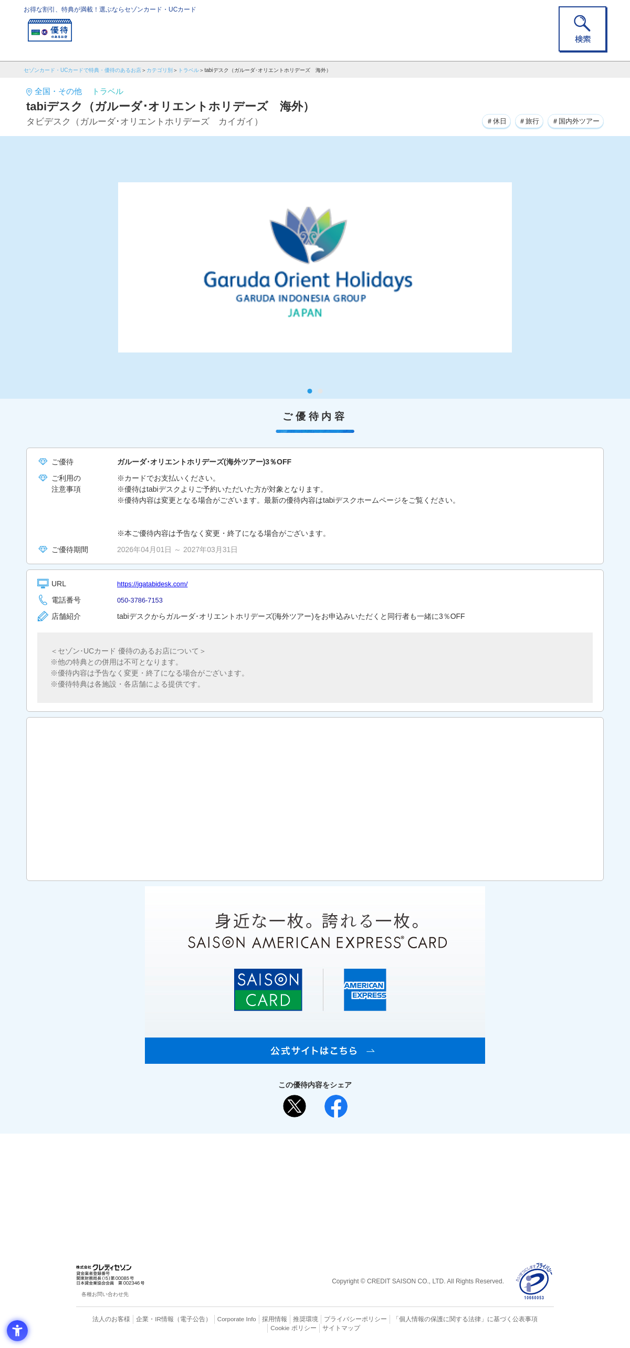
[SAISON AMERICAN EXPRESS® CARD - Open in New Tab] (315, 1058)
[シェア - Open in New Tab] (336, 1106)
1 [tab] (310, 391)
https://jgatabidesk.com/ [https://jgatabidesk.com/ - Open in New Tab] (155, 583)
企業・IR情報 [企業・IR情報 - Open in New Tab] (142, 1319)
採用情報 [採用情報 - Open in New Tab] (254, 1319)
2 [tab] (320, 391)
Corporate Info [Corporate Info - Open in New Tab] (218, 1319)
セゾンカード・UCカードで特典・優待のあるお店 (82, 70)
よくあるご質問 (356, 1158)
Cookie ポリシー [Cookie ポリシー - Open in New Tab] (524, 1319)
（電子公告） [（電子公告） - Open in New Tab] (177, 1319)
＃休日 (487, 120)
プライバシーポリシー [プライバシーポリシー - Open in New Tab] (330, 1319)
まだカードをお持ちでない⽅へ (310, 1144)
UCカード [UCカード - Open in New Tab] (352, 1175)
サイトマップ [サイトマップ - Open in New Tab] (315, 1327)
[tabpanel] (315, 267)
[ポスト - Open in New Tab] (294, 1106)
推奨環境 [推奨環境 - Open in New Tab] (283, 1319)
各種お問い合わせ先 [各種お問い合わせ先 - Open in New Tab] (105, 1294)
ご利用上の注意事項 (272, 1158)
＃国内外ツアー (573, 120)
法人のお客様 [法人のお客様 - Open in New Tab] (102, 1319)
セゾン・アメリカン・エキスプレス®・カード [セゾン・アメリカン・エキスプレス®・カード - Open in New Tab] (310, 1193)
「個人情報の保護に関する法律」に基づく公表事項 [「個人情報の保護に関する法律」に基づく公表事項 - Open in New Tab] (430, 1319)
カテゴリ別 (159, 70)
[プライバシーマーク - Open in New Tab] (534, 1281)
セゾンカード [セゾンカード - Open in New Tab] (272, 1175)
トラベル (188, 70)
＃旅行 (523, 120)
